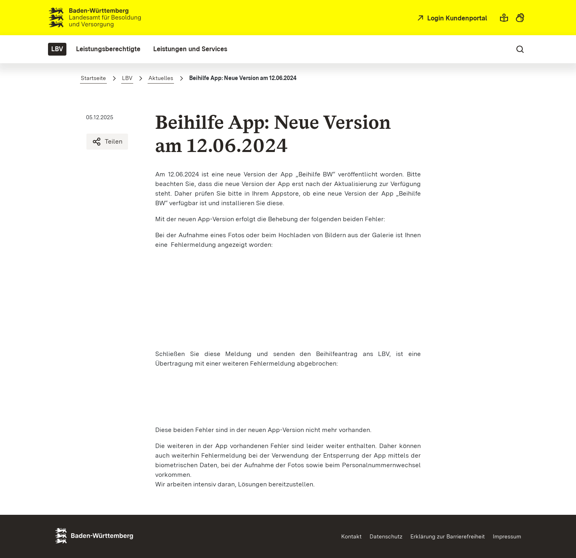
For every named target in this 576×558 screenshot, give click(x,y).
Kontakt (351, 536)
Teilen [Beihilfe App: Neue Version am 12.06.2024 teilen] (107, 141)
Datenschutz (386, 536)
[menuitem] (57, 49)
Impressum (507, 536)
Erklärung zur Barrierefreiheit (447, 536)
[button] (504, 18)
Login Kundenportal (456, 18)
